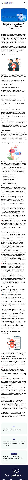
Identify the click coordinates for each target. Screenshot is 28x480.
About (3, 479)
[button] (25, 3)
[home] (7, 3)
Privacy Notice (22, 479)
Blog (11, 479)
